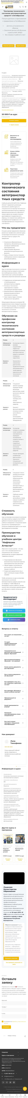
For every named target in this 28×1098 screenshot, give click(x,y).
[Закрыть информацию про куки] (26, 2)
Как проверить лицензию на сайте (14, 963)
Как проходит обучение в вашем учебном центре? (12, 691)
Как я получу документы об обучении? (12, 675)
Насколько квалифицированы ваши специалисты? (12, 714)
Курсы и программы (8, 1055)
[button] (16, 766)
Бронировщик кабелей (19, 849)
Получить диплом (8, 45)
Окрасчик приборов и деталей (6, 850)
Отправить (6, 1027)
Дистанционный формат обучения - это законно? (12, 660)
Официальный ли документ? (10, 698)
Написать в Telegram (14, 610)
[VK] (3, 1082)
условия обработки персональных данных (11, 2)
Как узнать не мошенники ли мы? (12, 635)
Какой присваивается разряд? (11, 706)
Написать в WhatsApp (14, 615)
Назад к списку (10, 1035)
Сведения (5, 1052)
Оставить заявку (14, 120)
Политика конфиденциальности (14, 1089)
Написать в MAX (14, 620)
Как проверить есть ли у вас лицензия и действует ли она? (12, 683)
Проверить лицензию (11, 958)
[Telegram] (6, 1082)
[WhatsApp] (10, 1082)
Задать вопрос (21, 45)
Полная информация (7, 110)
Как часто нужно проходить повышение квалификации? (11, 723)
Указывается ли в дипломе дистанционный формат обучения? (12, 652)
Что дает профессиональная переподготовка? (10, 643)
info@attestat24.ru (8, 1076)
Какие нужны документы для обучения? (12, 667)
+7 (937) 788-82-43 (9, 1073)
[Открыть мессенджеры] (25, 1089)
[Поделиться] (25, 1036)
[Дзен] (13, 1082)
